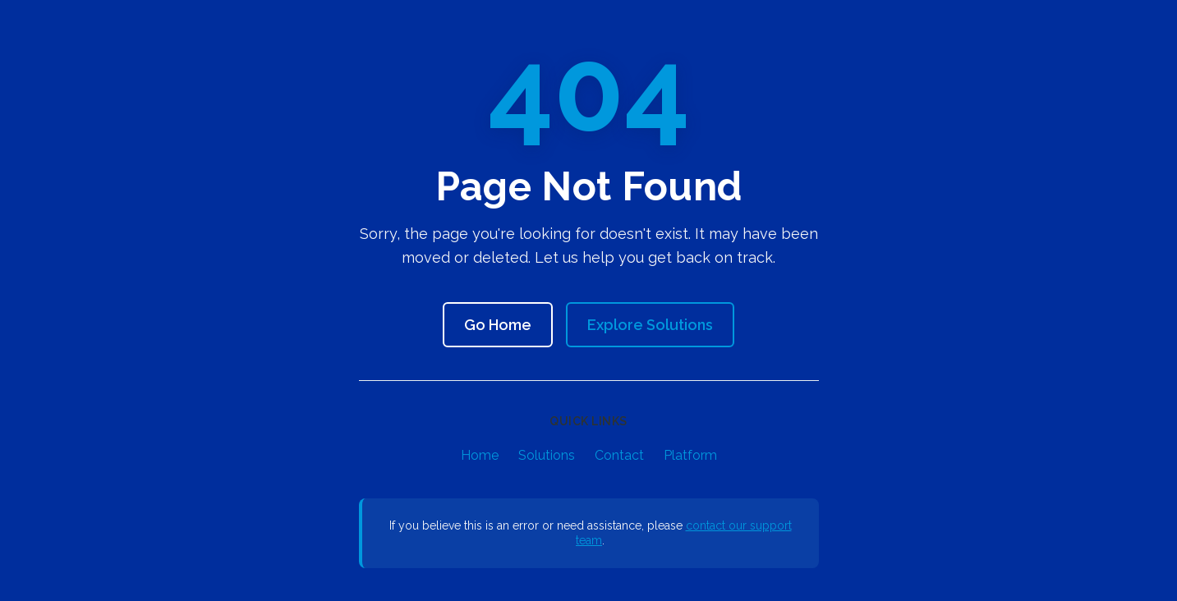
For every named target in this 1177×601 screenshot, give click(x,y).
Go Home (497, 324)
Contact (619, 455)
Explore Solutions (650, 324)
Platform (690, 455)
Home (480, 455)
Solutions (546, 455)
